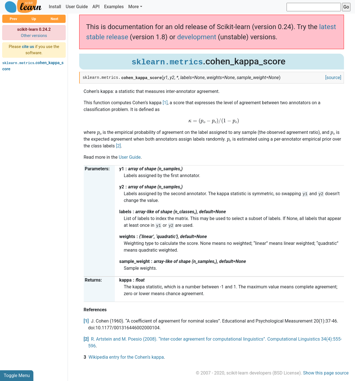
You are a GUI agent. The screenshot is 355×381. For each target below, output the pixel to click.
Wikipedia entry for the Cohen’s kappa (126, 357)
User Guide (77, 6)
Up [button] (34, 19)
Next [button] (54, 19)
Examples (114, 6)
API (96, 6)
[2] (118, 146)
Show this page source (325, 373)
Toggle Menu (17, 375)
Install (55, 6)
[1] (165, 102)
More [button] (133, 6)
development (196, 37)
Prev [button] (13, 19)
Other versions (34, 35)
